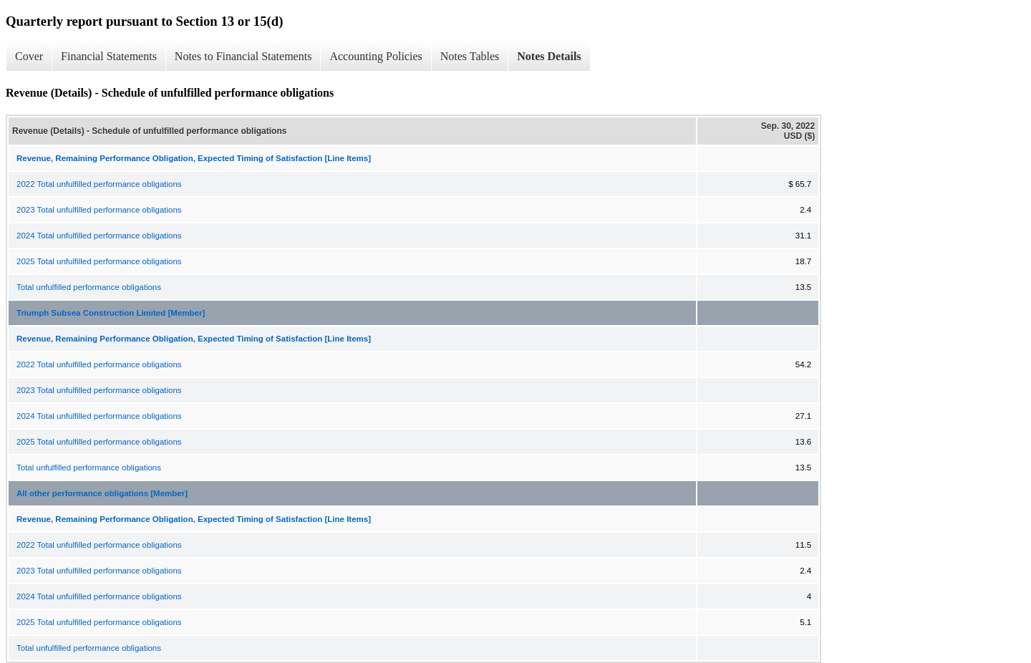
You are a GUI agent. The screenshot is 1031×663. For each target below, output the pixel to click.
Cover (29, 56)
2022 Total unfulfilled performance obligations (99, 184)
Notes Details (549, 56)
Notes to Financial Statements (243, 56)
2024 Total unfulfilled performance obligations (99, 235)
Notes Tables (470, 56)
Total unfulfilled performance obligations (88, 287)
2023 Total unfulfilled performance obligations (99, 209)
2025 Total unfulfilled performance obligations (99, 261)
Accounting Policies (375, 56)
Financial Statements (109, 56)
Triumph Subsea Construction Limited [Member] (110, 313)
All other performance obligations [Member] (102, 493)
